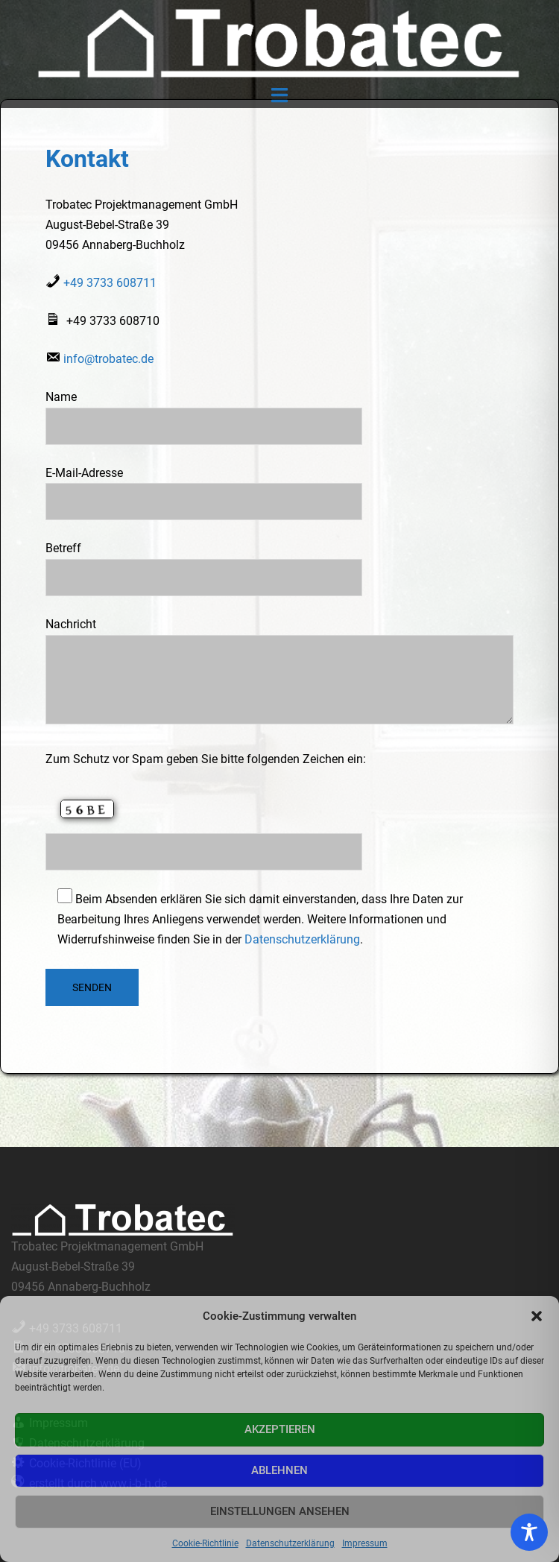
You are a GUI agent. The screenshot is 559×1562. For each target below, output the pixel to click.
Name (203, 411)
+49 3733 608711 (110, 283)
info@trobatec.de (108, 359)
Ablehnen (279, 1470)
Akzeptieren (279, 1429)
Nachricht (279, 672)
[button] (536, 1316)
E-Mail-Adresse (203, 487)
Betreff (203, 562)
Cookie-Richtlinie (205, 1543)
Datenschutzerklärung (290, 1543)
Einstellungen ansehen (280, 1511)
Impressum (365, 1543)
